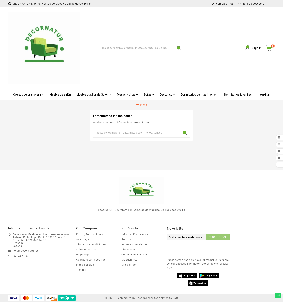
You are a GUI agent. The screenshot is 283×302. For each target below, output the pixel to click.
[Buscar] (136, 48)
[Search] (179, 48)
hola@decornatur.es (26, 250)
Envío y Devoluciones (89, 234)
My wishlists (129, 259)
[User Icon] (253, 48)
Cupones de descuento (136, 254)
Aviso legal (83, 239)
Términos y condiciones (91, 244)
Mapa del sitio (85, 264)
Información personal (135, 234)
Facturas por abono (134, 244)
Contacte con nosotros (91, 259)
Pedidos (126, 239)
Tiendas (81, 269)
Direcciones (128, 249)
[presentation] (194, 248)
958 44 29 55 (21, 256)
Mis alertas (128, 264)
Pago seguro (84, 254)
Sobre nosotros (86, 249)
